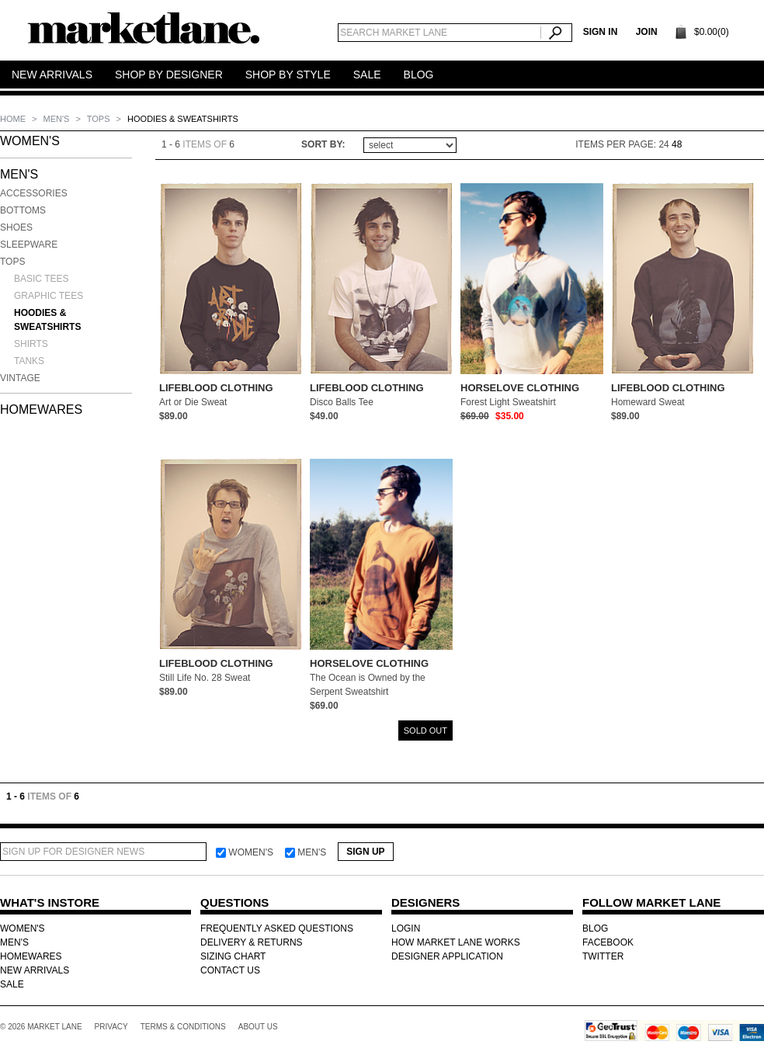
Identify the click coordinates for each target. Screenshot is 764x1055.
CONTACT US (230, 970)
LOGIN (405, 928)
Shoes (16, 227)
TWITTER (602, 956)
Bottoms (23, 210)
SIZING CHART (233, 956)
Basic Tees (41, 278)
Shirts (31, 343)
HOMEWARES (41, 409)
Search (556, 32)
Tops (100, 118)
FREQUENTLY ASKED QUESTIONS (276, 928)
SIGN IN (600, 31)
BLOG (595, 928)
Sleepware (28, 244)
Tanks (29, 361)
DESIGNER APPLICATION (447, 956)
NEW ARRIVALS (34, 970)
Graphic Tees (48, 295)
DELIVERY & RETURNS (251, 942)
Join (647, 31)
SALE (12, 984)
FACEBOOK (608, 942)
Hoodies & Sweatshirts (47, 319)
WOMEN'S (30, 140)
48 (677, 144)
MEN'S (57, 118)
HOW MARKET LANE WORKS (455, 942)
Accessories (34, 193)
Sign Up (365, 851)
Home (14, 118)
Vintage (20, 378)
